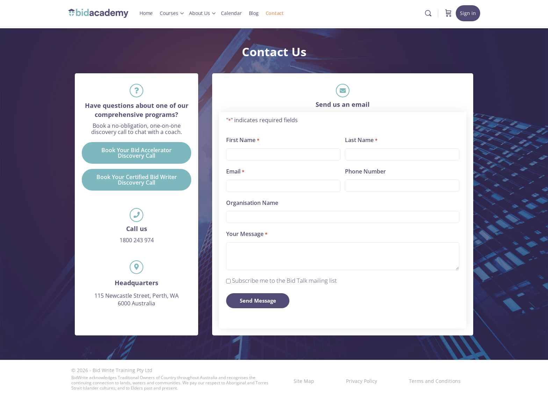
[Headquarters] (136, 271)
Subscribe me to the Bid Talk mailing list (284, 282)
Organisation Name (252, 204)
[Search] (428, 13)
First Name (242, 142)
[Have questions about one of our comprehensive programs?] (136, 91)
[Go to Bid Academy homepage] (98, 12)
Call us (136, 232)
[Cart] (448, 13)
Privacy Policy (361, 381)
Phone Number (365, 173)
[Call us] (136, 217)
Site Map (304, 381)
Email (235, 173)
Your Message (246, 236)
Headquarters (136, 287)
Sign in (468, 13)
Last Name (361, 142)
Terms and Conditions (435, 381)
